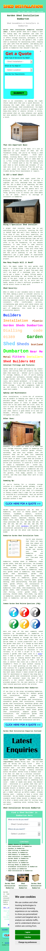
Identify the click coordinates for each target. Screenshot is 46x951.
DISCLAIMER (40, 11)
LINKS (23, 11)
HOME (19, 11)
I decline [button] (27, 937)
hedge (40, 654)
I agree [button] (27, 932)
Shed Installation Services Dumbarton (21, 808)
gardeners (24, 526)
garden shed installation (22, 720)
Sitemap (5, 929)
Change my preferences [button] (27, 942)
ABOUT (28, 11)
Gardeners (8, 943)
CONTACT (33, 11)
